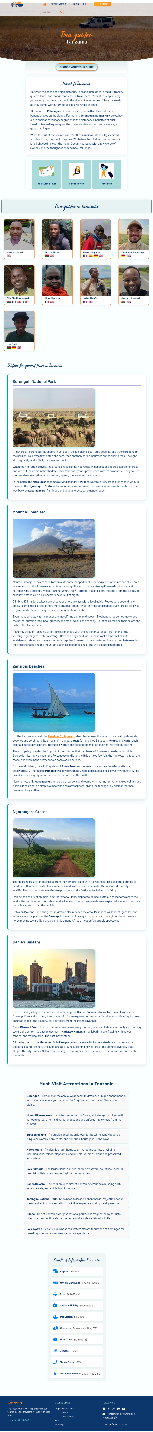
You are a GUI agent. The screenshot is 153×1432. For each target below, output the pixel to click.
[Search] (61, 12)
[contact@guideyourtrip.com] (103, 1414)
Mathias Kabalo (15, 253)
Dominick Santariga (132, 253)
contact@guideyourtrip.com (121, 1414)
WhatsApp (109, 1418)
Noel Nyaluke (52, 299)
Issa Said (12, 345)
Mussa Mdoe (52, 253)
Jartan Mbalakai (130, 299)
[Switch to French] (82, 4)
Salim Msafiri (90, 299)
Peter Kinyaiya (91, 253)
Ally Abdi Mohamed (18, 299)
